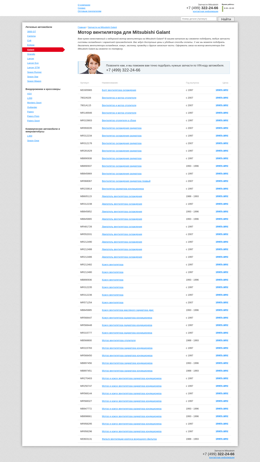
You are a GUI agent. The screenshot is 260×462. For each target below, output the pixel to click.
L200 (29, 98)
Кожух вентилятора (112, 264)
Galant (30, 49)
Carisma (31, 36)
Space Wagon (34, 81)
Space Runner (34, 72)
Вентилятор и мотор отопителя (119, 97)
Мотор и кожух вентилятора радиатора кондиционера (132, 378)
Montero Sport (34, 102)
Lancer (30, 58)
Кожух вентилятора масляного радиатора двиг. (128, 310)
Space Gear (33, 140)
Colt (29, 40)
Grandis (31, 54)
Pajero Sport (33, 120)
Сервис (82, 8)
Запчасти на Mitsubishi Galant (102, 27)
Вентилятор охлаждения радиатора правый (126, 181)
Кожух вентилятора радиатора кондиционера (127, 317)
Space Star (32, 76)
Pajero (30, 111)
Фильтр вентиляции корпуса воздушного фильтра (129, 439)
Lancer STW (33, 67)
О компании (84, 5)
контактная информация (205, 11)
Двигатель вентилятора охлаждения (122, 196)
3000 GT (31, 31)
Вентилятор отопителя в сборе (119, 120)
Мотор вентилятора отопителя (119, 340)
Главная (82, 27)
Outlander (32, 107)
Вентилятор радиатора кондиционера (123, 188)
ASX (29, 93)
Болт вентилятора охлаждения (119, 90)
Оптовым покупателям (89, 11)
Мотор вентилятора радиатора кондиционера (127, 348)
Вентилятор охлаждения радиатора (122, 128)
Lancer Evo (33, 63)
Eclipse (30, 45)
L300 (29, 136)
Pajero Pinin (33, 116)
